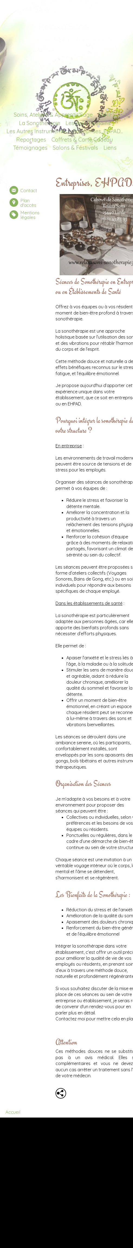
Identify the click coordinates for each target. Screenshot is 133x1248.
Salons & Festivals (75, 147)
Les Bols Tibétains (88, 123)
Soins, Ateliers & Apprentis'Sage (53, 114)
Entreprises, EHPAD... (98, 131)
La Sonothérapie (39, 123)
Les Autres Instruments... (37, 131)
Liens (109, 147)
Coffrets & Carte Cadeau (82, 139)
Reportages (31, 139)
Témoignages (30, 147)
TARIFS (107, 114)
